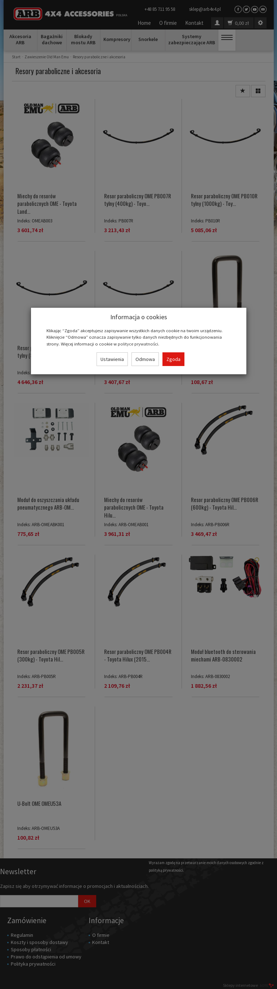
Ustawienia (112, 359)
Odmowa (145, 359)
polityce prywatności (138, 344)
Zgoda (173, 359)
